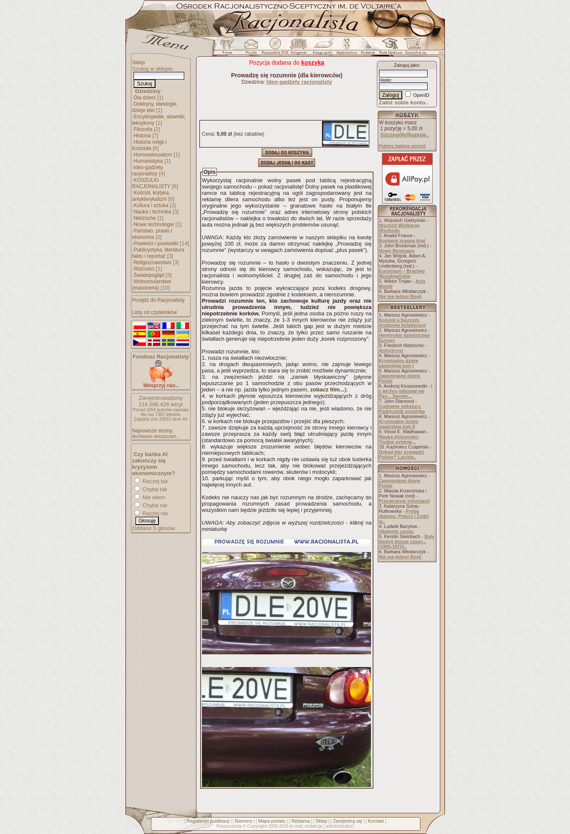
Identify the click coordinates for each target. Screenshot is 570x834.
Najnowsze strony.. (153, 431)
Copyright (257, 826)
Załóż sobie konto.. (403, 102)
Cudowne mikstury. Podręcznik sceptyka (402, 409)
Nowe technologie (154, 224)
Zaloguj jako (406, 65)
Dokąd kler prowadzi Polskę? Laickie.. (401, 454)
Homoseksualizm (153, 155)
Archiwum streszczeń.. (155, 436)
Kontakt (376, 820)
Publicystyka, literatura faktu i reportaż (158, 253)
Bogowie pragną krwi (402, 240)
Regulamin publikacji (208, 820)
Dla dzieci (144, 98)
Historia (142, 136)
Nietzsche (145, 218)
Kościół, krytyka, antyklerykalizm (151, 196)
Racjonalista (229, 826)
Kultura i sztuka (151, 205)
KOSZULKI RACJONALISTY (151, 183)
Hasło (385, 79)
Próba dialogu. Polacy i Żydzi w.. (404, 516)
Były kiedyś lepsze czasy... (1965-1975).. (406, 541)
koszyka (312, 62)
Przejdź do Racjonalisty (158, 300)
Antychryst (391, 350)
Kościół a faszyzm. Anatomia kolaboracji (402, 322)
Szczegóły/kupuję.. (404, 134)
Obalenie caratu (396, 531)
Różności (144, 269)
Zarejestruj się (347, 820)
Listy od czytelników (154, 312)
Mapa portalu (271, 820)
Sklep (138, 63)
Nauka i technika (152, 212)
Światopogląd (149, 275)
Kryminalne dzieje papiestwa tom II (399, 424)
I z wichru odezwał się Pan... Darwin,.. (406, 391)
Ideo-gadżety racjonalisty (147, 170)
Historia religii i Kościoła (149, 145)
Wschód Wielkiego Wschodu (399, 228)
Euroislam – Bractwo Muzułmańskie (402, 273)
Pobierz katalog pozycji (402, 146)
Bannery (243, 820)
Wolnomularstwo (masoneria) (151, 285)
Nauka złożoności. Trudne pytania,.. (399, 439)
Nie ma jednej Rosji (400, 296)
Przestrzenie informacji (404, 500)
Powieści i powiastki (156, 243)
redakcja (313, 826)
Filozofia (143, 129)
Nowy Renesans (397, 250)
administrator (339, 826)
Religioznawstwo (152, 262)
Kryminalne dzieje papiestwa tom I (399, 363)
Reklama (300, 820)
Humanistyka (148, 161)
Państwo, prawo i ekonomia (152, 234)
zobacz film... (327, 389)
